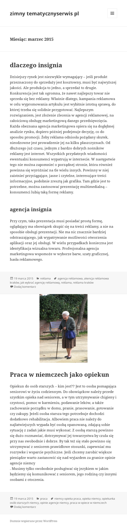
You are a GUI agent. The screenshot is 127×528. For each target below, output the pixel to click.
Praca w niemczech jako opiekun (59, 374)
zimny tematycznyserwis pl (44, 13)
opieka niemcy (91, 499)
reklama (45, 278)
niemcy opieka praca (67, 499)
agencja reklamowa (70, 278)
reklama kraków (83, 282)
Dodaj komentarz (25, 287)
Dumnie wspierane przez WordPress (33, 521)
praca (44, 499)
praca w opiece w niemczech (88, 503)
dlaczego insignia (36, 65)
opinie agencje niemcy (54, 503)
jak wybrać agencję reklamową (40, 282)
